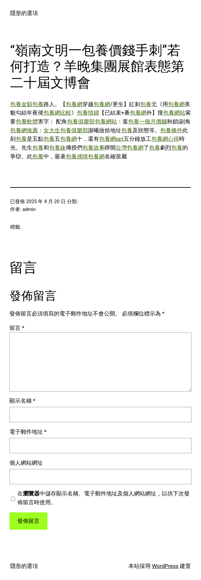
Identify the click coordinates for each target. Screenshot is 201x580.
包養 (37, 104)
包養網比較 (57, 113)
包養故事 (93, 148)
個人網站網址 (26, 463)
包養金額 (21, 104)
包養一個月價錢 (147, 122)
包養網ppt (111, 139)
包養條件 (171, 130)
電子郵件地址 (27, 432)
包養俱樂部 (81, 122)
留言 (16, 328)
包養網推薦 (24, 130)
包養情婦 (88, 113)
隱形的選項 (24, 13)
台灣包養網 (129, 148)
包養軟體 (27, 122)
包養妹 (57, 148)
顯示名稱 (22, 401)
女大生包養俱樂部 (65, 130)
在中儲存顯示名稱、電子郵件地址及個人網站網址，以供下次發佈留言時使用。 (103, 498)
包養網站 (174, 113)
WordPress (165, 566)
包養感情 (77, 156)
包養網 (74, 104)
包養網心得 (165, 139)
